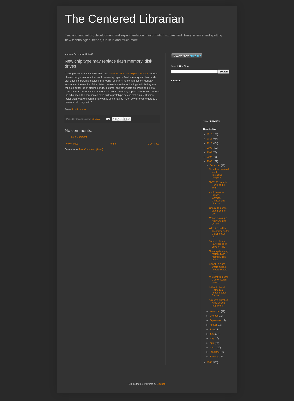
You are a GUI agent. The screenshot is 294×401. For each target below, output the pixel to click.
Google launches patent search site (217, 211)
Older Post (153, 143)
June (212, 334)
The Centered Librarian (124, 18)
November (215, 311)
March (213, 347)
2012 (210, 134)
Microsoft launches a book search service (218, 280)
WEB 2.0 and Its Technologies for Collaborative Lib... (219, 232)
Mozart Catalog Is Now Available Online (218, 221)
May (212, 338)
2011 (210, 138)
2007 (210, 157)
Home (113, 143)
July (212, 329)
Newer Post (72, 143)
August (214, 325)
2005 (210, 362)
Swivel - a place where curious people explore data (218, 268)
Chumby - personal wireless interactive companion (219, 173)
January (214, 356)
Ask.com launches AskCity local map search (218, 303)
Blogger (161, 384)
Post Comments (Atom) (91, 149)
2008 (210, 152)
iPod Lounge (78, 109)
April (212, 343)
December (215, 165)
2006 (210, 161)
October (214, 315)
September (216, 320)
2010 (210, 143)
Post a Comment (78, 137)
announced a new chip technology (128, 73)
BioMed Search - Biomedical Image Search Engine (217, 291)
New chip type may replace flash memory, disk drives (219, 255)
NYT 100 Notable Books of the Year (218, 185)
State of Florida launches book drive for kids (218, 244)
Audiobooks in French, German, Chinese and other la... (217, 198)
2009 (210, 147)
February (214, 352)
